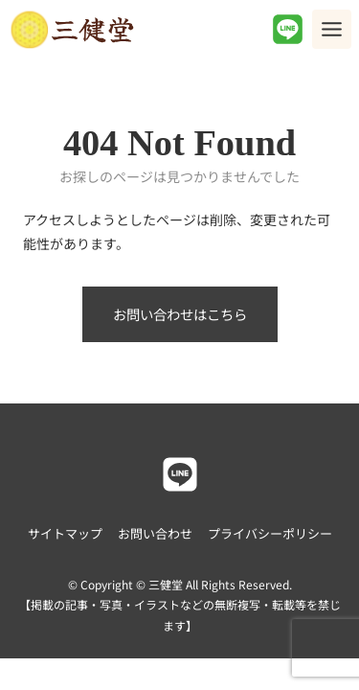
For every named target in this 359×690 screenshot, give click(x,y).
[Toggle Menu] (331, 29)
